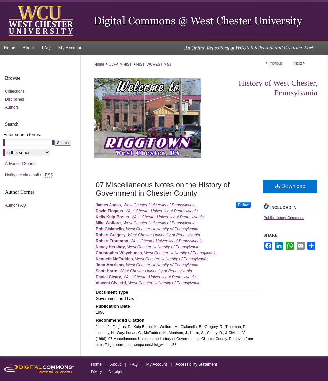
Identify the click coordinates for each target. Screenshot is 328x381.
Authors (12, 107)
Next (298, 63)
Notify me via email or (29, 175)
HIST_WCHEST (149, 64)
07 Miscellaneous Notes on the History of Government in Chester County (163, 189)
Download (290, 186)
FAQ (134, 364)
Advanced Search (21, 163)
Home (99, 64)
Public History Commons (284, 218)
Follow (243, 205)
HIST (127, 64)
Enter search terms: (22, 134)
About (115, 364)
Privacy (96, 372)
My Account (156, 364)
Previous (275, 63)
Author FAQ (15, 205)
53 (169, 64)
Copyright (115, 372)
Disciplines (14, 99)
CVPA (113, 64)
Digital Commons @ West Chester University (204, 20)
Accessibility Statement (196, 364)
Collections (15, 91)
